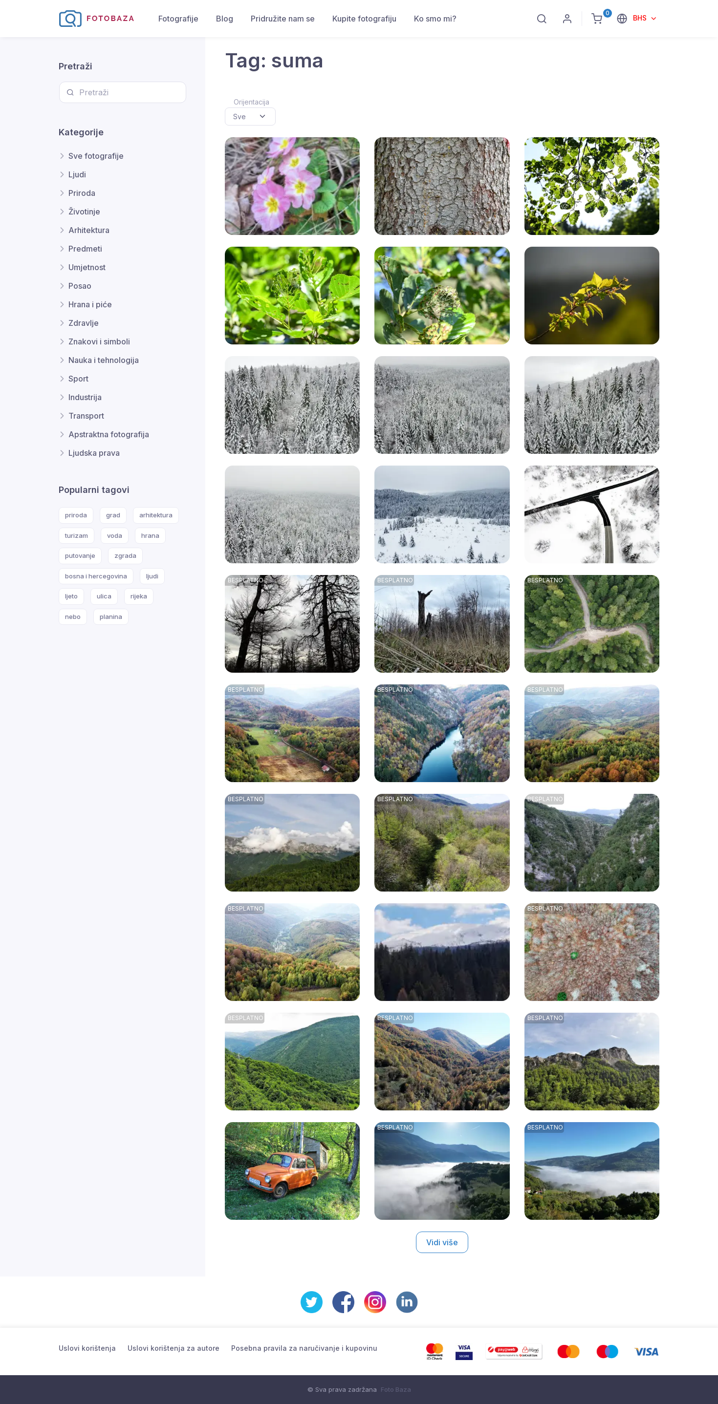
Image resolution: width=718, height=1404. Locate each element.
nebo (73, 616)
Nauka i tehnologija (103, 360)
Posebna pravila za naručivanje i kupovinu (304, 1348)
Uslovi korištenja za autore (173, 1348)
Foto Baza (396, 1389)
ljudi (152, 576)
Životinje (84, 211)
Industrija (85, 397)
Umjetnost (87, 267)
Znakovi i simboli (99, 341)
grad (113, 515)
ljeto (71, 596)
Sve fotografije (96, 156)
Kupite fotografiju (364, 18)
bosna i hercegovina (96, 576)
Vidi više (442, 1242)
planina (111, 616)
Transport (86, 416)
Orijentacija (251, 102)
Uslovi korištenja (87, 1348)
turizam (76, 535)
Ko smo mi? (435, 18)
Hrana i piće (90, 304)
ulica (104, 596)
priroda (76, 515)
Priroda (81, 193)
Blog (224, 18)
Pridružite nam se (283, 18)
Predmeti (85, 249)
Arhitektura (88, 230)
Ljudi (77, 174)
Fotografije (178, 18)
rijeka (139, 596)
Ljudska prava (94, 453)
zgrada (125, 555)
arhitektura (156, 515)
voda (114, 535)
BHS (641, 18)
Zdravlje (83, 323)
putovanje (80, 555)
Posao (79, 286)
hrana (150, 535)
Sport (78, 378)
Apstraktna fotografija (108, 434)
